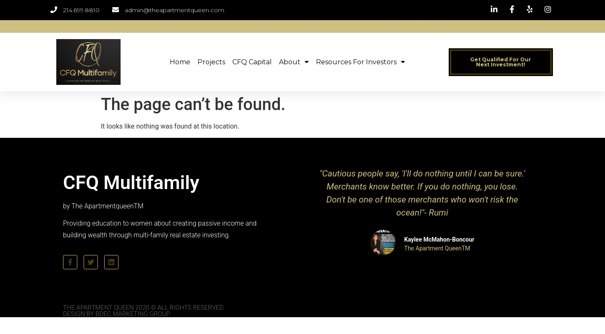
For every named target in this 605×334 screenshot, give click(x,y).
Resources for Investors (360, 62)
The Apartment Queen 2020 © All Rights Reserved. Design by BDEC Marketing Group (144, 311)
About (294, 62)
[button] (501, 62)
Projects (211, 62)
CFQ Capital (252, 62)
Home (180, 62)
